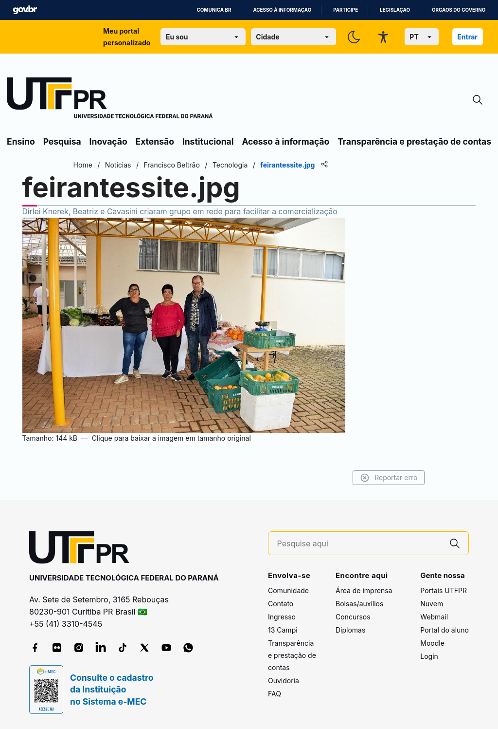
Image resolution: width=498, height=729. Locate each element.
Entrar (467, 37)
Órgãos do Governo (458, 10)
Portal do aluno (444, 630)
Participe (345, 10)
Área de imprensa (364, 590)
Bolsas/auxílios (359, 603)
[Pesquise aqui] (359, 544)
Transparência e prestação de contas (414, 141)
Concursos (353, 617)
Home (83, 165)
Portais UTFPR (443, 590)
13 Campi (283, 630)
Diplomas (350, 630)
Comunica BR (214, 10)
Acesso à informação (282, 10)
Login (429, 656)
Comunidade (288, 590)
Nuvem (431, 603)
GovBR (25, 10)
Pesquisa (62, 141)
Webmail (434, 617)
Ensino (21, 141)
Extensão (155, 141)
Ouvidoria (283, 680)
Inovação (108, 141)
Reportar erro (387, 478)
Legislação (395, 10)
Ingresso (282, 617)
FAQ (274, 694)
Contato (280, 603)
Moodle (432, 643)
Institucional (208, 141)
